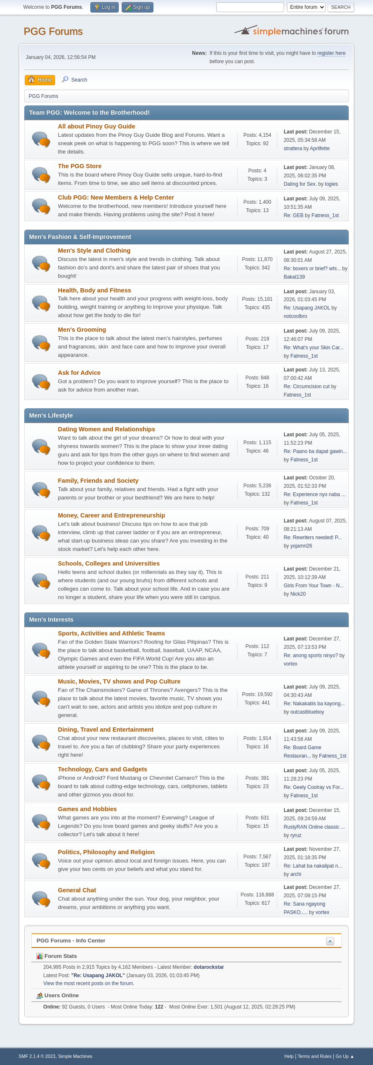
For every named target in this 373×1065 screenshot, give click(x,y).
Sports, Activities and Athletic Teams (111, 633)
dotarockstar (209, 967)
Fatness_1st (325, 215)
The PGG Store (80, 166)
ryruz (295, 835)
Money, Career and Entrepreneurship (111, 515)
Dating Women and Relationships (107, 429)
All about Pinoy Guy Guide (96, 126)
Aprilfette (320, 148)
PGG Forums (53, 31)
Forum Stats (56, 956)
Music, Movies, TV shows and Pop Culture (119, 681)
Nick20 (298, 594)
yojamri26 (301, 546)
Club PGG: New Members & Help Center (116, 197)
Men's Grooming (82, 329)
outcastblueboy (307, 712)
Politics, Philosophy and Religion (106, 852)
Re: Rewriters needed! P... (313, 537)
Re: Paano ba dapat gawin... (315, 451)
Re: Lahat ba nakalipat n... (313, 866)
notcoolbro (295, 316)
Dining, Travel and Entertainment (106, 729)
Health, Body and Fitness (94, 290)
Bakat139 (294, 277)
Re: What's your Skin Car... (314, 348)
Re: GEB (293, 215)
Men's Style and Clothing (94, 250)
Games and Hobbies (87, 809)
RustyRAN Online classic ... (314, 827)
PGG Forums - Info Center (71, 940)
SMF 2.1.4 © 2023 (37, 1056)
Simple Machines (75, 1056)
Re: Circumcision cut (307, 386)
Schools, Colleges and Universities (109, 563)
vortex (290, 664)
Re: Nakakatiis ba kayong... (314, 704)
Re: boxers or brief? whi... (312, 268)
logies (331, 184)
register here (331, 53)
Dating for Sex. (300, 184)
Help (289, 1056)
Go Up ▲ (345, 1056)
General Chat (77, 890)
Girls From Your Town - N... (314, 586)
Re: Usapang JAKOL (307, 308)
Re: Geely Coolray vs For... (314, 787)
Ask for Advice (79, 372)
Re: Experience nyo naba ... (314, 494)
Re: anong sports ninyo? (311, 655)
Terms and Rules (315, 1056)
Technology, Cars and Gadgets (103, 769)
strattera (293, 148)
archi (295, 874)
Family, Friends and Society (98, 480)
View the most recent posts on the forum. (89, 983)
